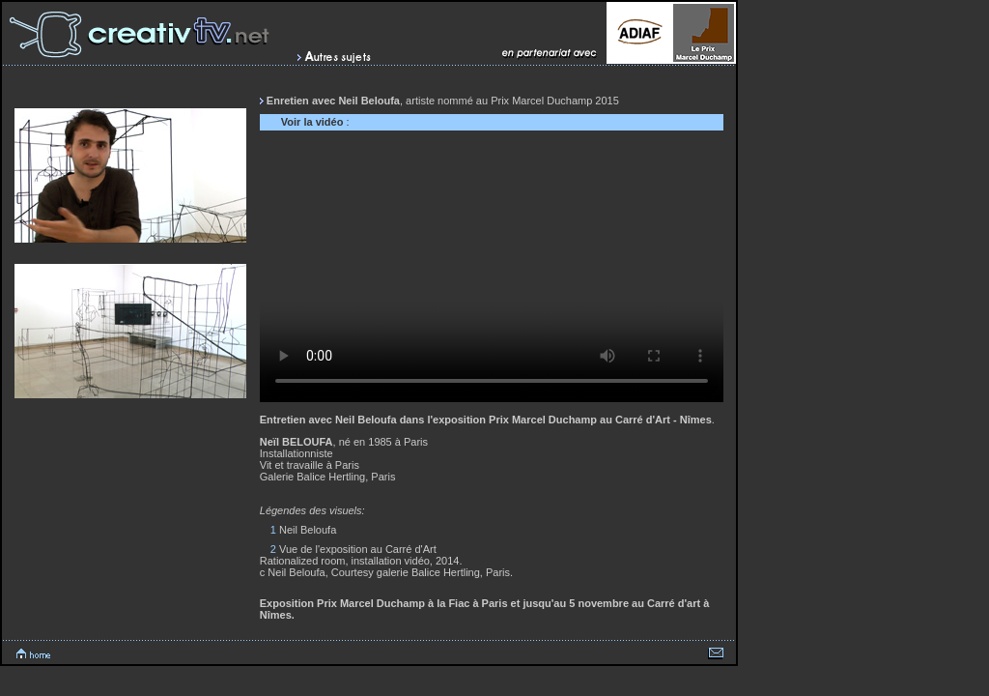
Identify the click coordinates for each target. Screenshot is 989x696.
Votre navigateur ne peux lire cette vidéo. (491, 271)
